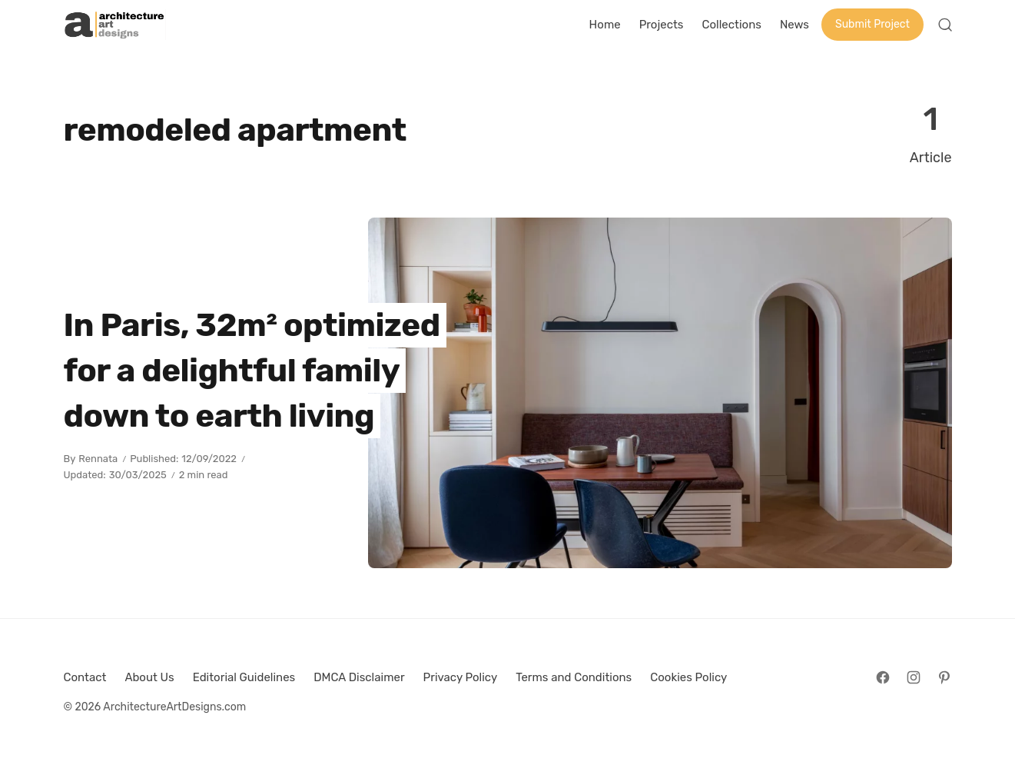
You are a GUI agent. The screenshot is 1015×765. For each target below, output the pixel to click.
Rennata (98, 458)
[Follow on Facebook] (883, 677)
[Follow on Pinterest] (944, 677)
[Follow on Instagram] (913, 677)
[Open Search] (945, 24)
